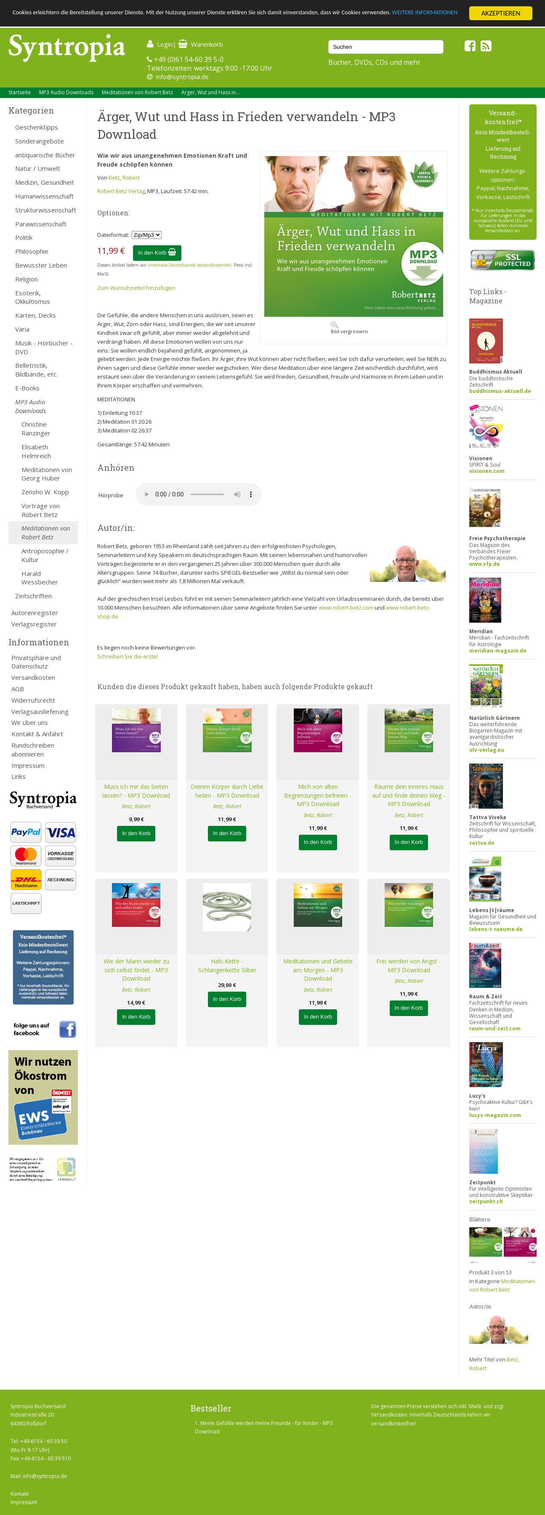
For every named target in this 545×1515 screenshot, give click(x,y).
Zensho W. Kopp (45, 492)
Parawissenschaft (40, 224)
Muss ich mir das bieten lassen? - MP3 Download (136, 791)
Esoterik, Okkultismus (32, 297)
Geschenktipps (36, 127)
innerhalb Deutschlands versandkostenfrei (189, 265)
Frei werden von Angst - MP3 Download (408, 965)
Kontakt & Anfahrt (37, 734)
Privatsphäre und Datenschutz (36, 662)
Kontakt (20, 1493)
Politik (23, 237)
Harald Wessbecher (39, 577)
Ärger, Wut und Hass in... (210, 92)
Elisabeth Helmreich (36, 451)
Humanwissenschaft (44, 196)
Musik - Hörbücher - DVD (44, 347)
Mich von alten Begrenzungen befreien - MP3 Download (317, 795)
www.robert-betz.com (346, 607)
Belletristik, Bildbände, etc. (36, 369)
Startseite (19, 92)
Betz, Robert (124, 177)
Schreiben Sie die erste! (127, 656)
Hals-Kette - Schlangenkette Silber (227, 965)
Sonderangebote (39, 141)
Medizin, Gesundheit (44, 182)
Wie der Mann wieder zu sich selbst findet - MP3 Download (136, 970)
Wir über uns (29, 722)
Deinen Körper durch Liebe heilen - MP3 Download (227, 791)
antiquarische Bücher (45, 155)
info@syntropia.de (182, 76)
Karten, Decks (35, 315)
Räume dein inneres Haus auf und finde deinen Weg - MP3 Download (408, 795)
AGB (17, 689)
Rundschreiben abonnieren (32, 749)
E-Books (27, 388)
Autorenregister (34, 612)
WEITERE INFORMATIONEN (52, 20)
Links (18, 776)
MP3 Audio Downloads (66, 92)
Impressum (28, 765)
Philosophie (31, 251)
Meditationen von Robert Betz (137, 92)
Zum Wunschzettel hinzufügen (136, 288)
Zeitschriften (33, 596)
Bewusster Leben (41, 265)
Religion (26, 279)
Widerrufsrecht (33, 700)
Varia (22, 329)
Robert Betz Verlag (121, 191)
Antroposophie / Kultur (45, 555)
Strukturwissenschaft (45, 210)
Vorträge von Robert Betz (40, 510)
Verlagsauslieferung (40, 711)
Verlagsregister (34, 624)
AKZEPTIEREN (500, 13)
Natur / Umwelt (37, 168)
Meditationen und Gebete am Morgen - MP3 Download (318, 970)
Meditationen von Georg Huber (46, 474)
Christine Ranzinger (36, 428)
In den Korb (157, 252)
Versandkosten (33, 677)
